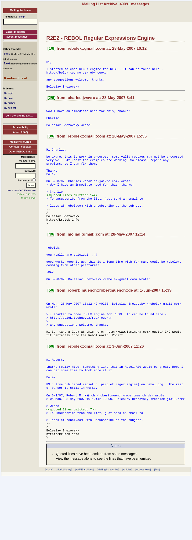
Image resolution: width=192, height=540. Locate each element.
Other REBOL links (20, 151)
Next (7, 63)
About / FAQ (20, 132)
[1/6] (51, 48)
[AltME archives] (84, 527)
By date (8, 98)
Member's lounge (20, 141)
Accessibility (20, 127)
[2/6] (51, 104)
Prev (7, 54)
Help (22, 16)
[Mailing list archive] (108, 527)
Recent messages (17, 36)
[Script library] (64, 527)
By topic (8, 93)
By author (9, 103)
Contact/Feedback (20, 146)
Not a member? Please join (22, 190)
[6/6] (51, 388)
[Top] (156, 527)
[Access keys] (143, 527)
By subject (10, 107)
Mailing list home (20, 10)
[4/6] (51, 261)
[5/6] (51, 324)
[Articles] (127, 527)
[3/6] (51, 147)
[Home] (49, 527)
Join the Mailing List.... (19, 115)
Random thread (15, 78)
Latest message (15, 31)
